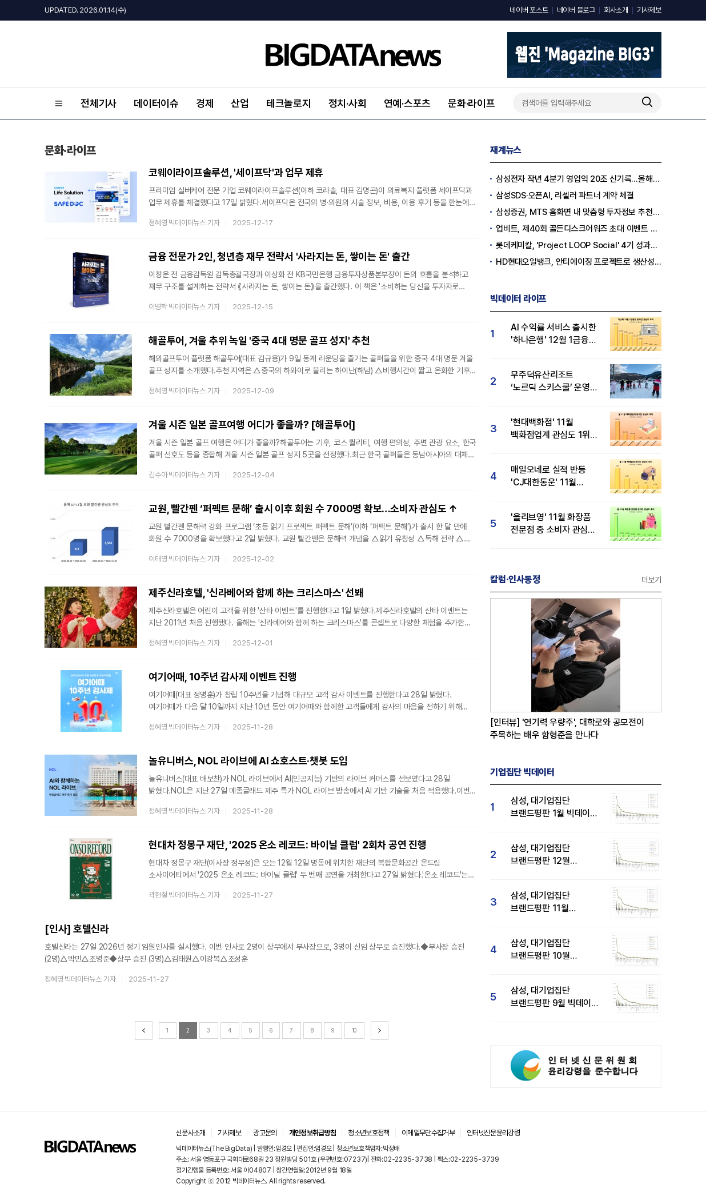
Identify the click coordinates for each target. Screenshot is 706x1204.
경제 (205, 103)
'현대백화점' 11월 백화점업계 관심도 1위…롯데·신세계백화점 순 (554, 429)
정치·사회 (347, 103)
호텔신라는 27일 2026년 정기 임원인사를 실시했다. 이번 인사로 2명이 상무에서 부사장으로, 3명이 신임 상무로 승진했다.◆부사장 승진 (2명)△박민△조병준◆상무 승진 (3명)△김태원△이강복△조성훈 (254, 952)
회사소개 (616, 10)
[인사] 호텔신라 (77, 929)
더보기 (651, 579)
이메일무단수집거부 (428, 1133)
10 (354, 1030)
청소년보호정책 (368, 1133)
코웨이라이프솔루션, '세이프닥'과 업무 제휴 (236, 172)
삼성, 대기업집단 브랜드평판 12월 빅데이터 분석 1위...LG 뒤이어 (551, 855)
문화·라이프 (471, 103)
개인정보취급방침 (312, 1133)
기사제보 (649, 10)
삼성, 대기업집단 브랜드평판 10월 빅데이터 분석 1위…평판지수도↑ (546, 950)
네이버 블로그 (576, 10)
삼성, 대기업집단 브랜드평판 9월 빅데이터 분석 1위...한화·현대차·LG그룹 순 (555, 997)
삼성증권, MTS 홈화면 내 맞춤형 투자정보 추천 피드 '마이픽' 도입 (578, 212)
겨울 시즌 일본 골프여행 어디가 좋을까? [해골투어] (252, 424)
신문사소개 (191, 1133)
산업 (240, 103)
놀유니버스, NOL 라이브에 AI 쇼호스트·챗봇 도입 (248, 761)
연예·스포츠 (407, 103)
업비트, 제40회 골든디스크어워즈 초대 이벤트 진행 (578, 229)
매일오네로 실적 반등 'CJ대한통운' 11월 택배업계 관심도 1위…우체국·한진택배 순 (550, 476)
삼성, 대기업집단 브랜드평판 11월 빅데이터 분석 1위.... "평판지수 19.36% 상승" (547, 902)
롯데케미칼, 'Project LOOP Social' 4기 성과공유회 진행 (578, 245)
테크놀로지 (288, 103)
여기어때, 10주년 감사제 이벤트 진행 (223, 677)
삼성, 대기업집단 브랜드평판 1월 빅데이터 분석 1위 (554, 807)
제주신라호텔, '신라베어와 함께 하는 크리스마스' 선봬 (256, 593)
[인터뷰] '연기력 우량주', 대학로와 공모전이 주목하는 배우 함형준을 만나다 (567, 728)
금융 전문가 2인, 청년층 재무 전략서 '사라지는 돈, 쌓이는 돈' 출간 (279, 256)
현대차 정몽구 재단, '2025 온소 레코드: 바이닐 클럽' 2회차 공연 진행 (288, 845)
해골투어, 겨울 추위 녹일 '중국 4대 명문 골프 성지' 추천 (259, 340)
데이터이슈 (156, 103)
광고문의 (264, 1133)
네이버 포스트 (529, 10)
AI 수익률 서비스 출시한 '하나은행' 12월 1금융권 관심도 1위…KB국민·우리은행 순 (553, 334)
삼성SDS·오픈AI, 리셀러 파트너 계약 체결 (565, 195)
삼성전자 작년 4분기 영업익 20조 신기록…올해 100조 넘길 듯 (578, 179)
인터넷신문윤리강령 (493, 1133)
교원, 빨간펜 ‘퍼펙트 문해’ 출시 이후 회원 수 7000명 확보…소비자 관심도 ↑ (303, 509)
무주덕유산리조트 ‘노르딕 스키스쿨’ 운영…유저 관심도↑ (554, 381)
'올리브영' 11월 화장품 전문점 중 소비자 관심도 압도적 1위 (553, 524)
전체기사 (99, 103)
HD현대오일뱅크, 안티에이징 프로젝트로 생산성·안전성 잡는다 (578, 262)
